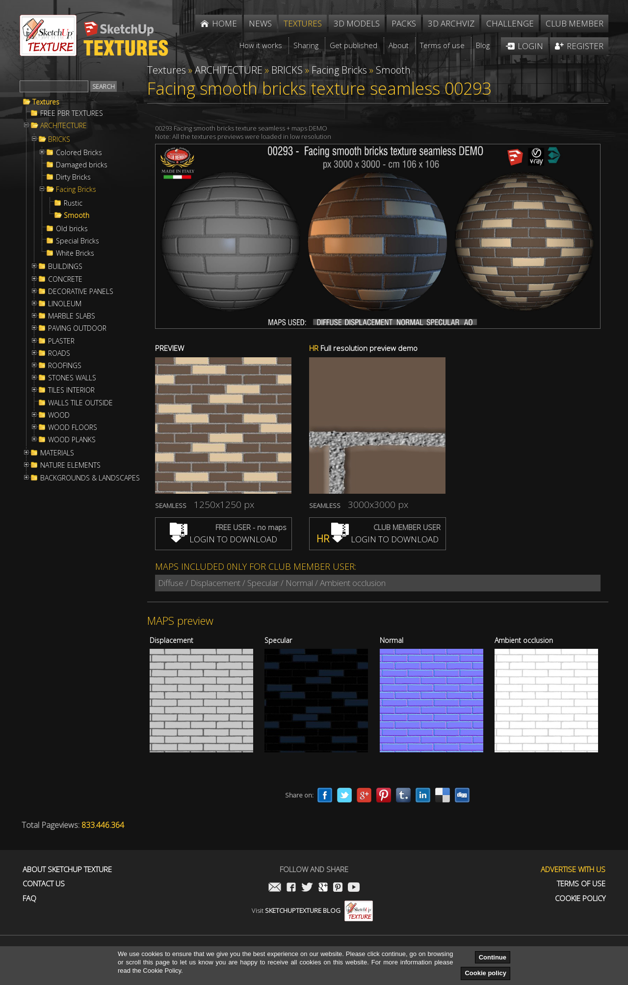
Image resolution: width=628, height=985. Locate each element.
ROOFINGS (64, 365)
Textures (45, 102)
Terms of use (581, 883)
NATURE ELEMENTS (70, 465)
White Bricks (75, 253)
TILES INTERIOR (71, 390)
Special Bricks (77, 241)
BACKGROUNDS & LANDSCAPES (90, 478)
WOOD (59, 415)
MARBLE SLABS (71, 316)
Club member (574, 23)
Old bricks (72, 228)
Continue (492, 957)
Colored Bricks (79, 152)
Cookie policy (485, 973)
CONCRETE (65, 279)
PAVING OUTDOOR (77, 328)
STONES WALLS (72, 377)
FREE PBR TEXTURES (71, 113)
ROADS (59, 353)
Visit (312, 910)
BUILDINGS (65, 266)
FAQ (29, 898)
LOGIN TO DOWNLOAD (223, 539)
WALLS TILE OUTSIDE (80, 403)
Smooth (76, 215)
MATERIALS (57, 453)
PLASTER (61, 341)
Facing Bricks (76, 189)
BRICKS (59, 139)
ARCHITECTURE (63, 125)
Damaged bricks (81, 164)
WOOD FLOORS (72, 427)
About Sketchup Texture (67, 869)
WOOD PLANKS (72, 439)
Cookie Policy (580, 898)
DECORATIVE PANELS (80, 291)
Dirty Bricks (73, 177)
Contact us (44, 883)
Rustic (73, 203)
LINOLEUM (64, 303)
